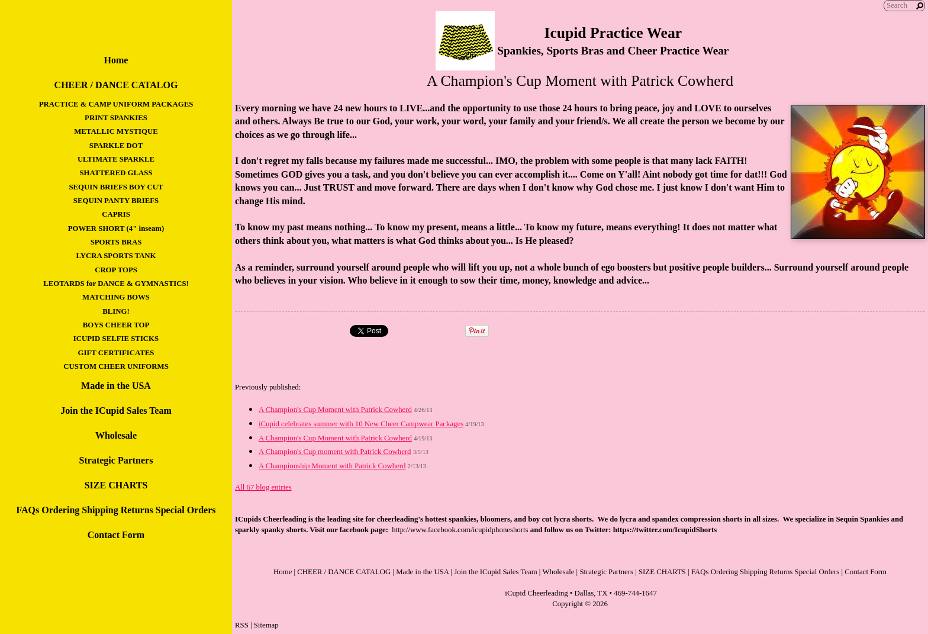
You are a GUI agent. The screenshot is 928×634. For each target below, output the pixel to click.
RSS (242, 625)
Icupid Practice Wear (613, 32)
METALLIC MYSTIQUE (116, 131)
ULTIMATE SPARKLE (116, 159)
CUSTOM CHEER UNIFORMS (116, 366)
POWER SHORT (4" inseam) (116, 228)
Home (116, 60)
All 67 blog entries (263, 487)
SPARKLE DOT (116, 145)
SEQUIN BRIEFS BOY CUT (116, 187)
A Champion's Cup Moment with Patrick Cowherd (335, 409)
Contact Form (116, 535)
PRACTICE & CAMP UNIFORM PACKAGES (116, 104)
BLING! (116, 311)
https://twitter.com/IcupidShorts (665, 530)
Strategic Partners (116, 460)
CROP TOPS (116, 270)
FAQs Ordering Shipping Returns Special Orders (115, 510)
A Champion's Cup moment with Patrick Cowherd (335, 452)
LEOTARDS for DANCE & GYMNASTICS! (116, 283)
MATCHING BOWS (116, 297)
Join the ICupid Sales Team (116, 410)
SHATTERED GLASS (115, 173)
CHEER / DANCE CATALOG (116, 85)
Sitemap (266, 625)
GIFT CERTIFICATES (116, 353)
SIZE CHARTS (116, 485)
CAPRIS (116, 214)
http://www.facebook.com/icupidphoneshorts (460, 530)
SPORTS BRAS (116, 242)
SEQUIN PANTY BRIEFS (116, 201)
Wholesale (116, 435)
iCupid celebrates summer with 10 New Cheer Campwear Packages (361, 424)
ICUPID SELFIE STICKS (116, 338)
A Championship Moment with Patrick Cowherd (332, 466)
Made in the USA (116, 386)
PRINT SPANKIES (116, 118)
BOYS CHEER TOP (116, 325)
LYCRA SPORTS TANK (116, 256)
